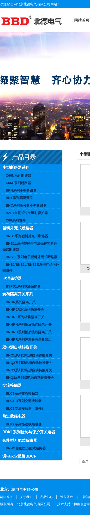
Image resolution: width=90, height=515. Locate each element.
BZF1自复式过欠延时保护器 (27, 213)
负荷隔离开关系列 (17, 294)
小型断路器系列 (15, 167)
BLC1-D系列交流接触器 (24, 401)
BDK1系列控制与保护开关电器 (28, 432)
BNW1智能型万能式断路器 (26, 448)
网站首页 (6, 497)
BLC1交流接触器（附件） (25, 408)
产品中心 (46, 497)
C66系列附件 (15, 220)
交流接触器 (12, 385)
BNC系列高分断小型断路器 (26, 205)
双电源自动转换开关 (19, 347)
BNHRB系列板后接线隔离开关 (29, 332)
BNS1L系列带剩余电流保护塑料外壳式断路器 (29, 246)
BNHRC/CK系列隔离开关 (25, 309)
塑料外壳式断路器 (17, 228)
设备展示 (66, 497)
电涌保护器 (12, 278)
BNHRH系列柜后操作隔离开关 (29, 324)
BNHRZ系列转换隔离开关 (25, 317)
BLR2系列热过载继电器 (24, 424)
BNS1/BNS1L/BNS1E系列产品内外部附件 (30, 267)
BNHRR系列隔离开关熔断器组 (29, 339)
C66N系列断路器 (18, 175)
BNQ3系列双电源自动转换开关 (29, 370)
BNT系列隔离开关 (19, 198)
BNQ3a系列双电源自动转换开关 (30, 377)
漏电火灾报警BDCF (19, 456)
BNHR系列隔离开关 (21, 302)
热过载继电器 (13, 416)
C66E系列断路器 (18, 183)
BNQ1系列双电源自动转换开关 (29, 355)
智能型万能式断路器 (19, 440)
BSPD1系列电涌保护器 (23, 286)
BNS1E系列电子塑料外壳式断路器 (31, 257)
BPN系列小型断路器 (21, 190)
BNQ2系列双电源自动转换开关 (29, 363)
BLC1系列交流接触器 (22, 393)
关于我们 (26, 497)
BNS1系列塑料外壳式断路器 (27, 236)
